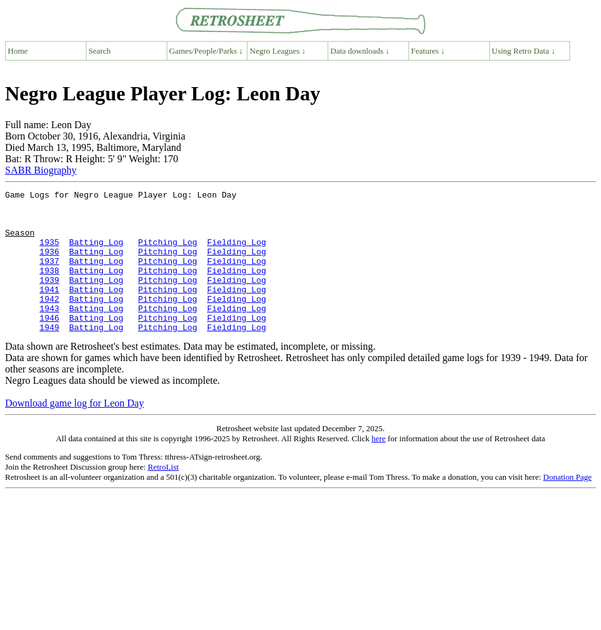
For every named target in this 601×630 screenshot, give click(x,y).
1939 (49, 298)
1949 (49, 355)
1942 (49, 321)
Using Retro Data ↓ (524, 51)
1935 (49, 253)
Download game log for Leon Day (74, 431)
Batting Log (96, 253)
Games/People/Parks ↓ (206, 51)
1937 (49, 276)
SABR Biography (40, 170)
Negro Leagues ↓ (278, 51)
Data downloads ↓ (360, 51)
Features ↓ (428, 51)
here (378, 467)
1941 (49, 310)
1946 (49, 344)
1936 (49, 264)
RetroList (163, 495)
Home (18, 51)
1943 (49, 332)
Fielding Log (236, 253)
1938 (49, 287)
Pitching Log (168, 253)
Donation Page (567, 505)
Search (99, 51)
